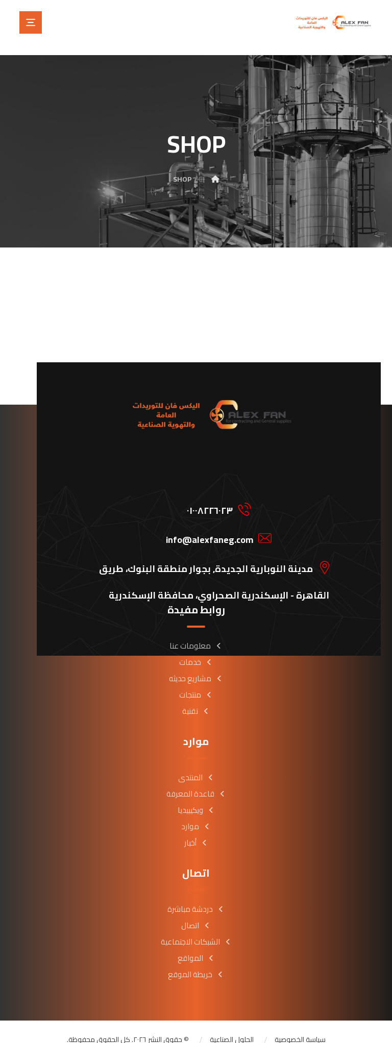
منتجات (196, 680)
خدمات (196, 647)
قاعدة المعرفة (196, 779)
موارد (196, 812)
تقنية (196, 696)
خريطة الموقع (196, 960)
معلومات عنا (196, 631)
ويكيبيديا (196, 795)
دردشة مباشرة (196, 894)
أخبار (196, 828)
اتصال (196, 911)
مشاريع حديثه (196, 664)
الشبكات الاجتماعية (196, 927)
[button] (30, 22)
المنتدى (196, 763)
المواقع (196, 943)
